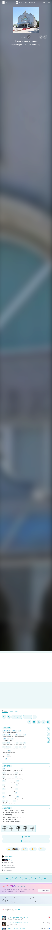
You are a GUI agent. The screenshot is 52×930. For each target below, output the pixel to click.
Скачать (26, 837)
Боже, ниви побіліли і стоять (16, 928)
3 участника (13, 860)
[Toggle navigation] (49, 2)
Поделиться (26, 841)
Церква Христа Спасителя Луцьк (26, 44)
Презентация (13, 711)
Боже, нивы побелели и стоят (17, 917)
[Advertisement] (26, 667)
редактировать (11, 900)
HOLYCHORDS (8, 886)
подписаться (44, 890)
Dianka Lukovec (7, 856)
